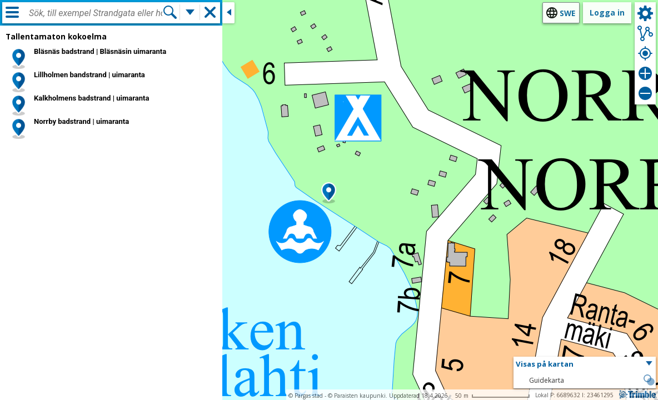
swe (567, 13)
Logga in (607, 12)
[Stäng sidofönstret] (228, 12)
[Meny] (12, 12)
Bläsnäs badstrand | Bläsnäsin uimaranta (100, 51)
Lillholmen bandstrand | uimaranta (89, 75)
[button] (328, 192)
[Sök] (170, 12)
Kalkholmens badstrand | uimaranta (91, 98)
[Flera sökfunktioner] (190, 12)
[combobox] (95, 13)
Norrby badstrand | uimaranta (81, 121)
